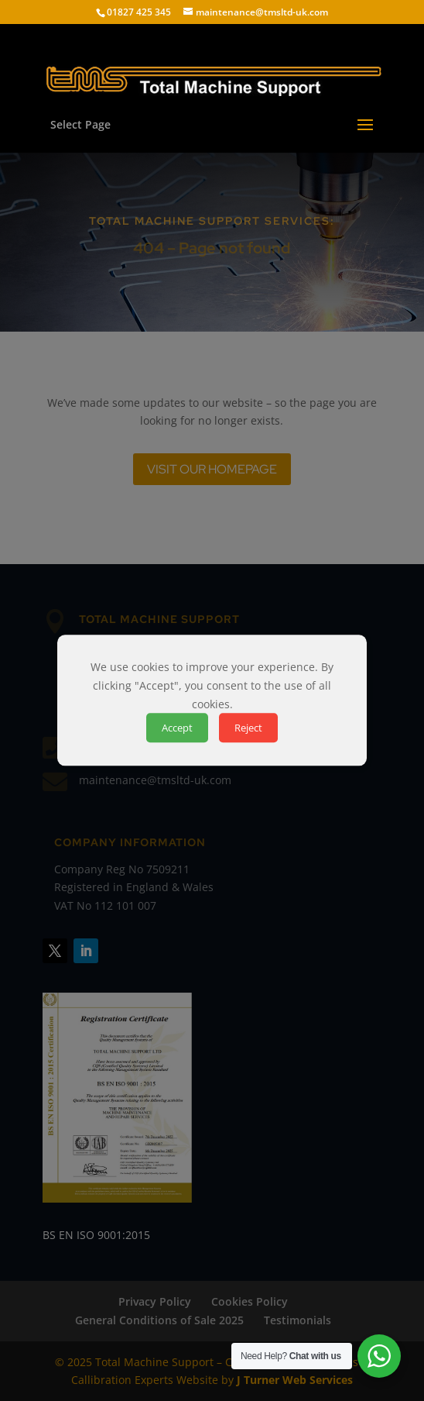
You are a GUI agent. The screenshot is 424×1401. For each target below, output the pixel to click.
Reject (248, 728)
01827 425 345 (139, 12)
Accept (177, 728)
